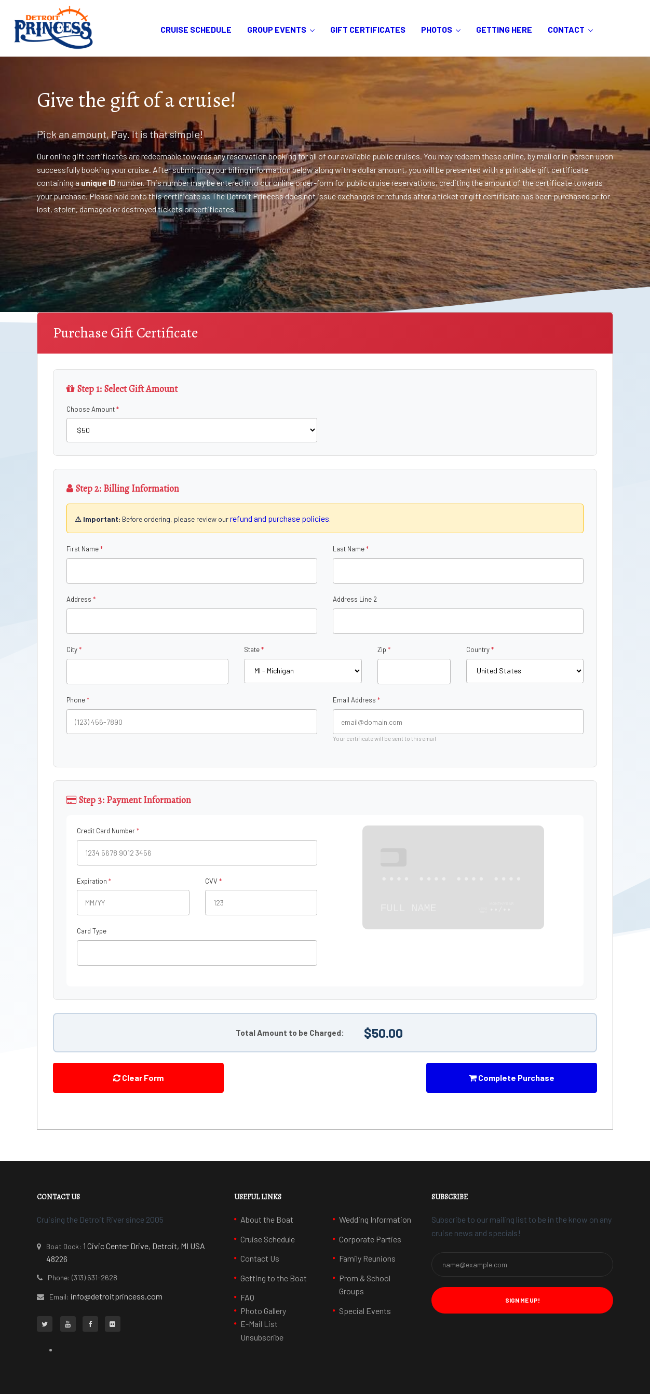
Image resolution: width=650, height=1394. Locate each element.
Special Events (365, 1311)
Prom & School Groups (364, 1284)
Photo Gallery (263, 1311)
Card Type (91, 931)
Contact (566, 29)
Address (78, 599)
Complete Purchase (511, 1077)
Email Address (354, 700)
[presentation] (325, 1083)
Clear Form (138, 1077)
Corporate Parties (370, 1239)
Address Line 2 (355, 599)
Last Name (348, 549)
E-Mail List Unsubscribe (261, 1330)
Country (478, 649)
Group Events (276, 29)
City (71, 649)
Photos (436, 29)
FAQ (247, 1297)
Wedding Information (375, 1219)
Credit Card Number (106, 831)
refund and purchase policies (279, 518)
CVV (211, 881)
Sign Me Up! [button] (522, 1300)
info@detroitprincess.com (116, 1296)
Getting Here (504, 29)
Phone (75, 700)
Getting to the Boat (273, 1278)
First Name (82, 549)
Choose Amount (90, 409)
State (252, 649)
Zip (381, 649)
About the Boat (266, 1219)
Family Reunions (367, 1258)
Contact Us (259, 1258)
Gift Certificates (367, 29)
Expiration (92, 881)
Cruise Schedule (196, 29)
